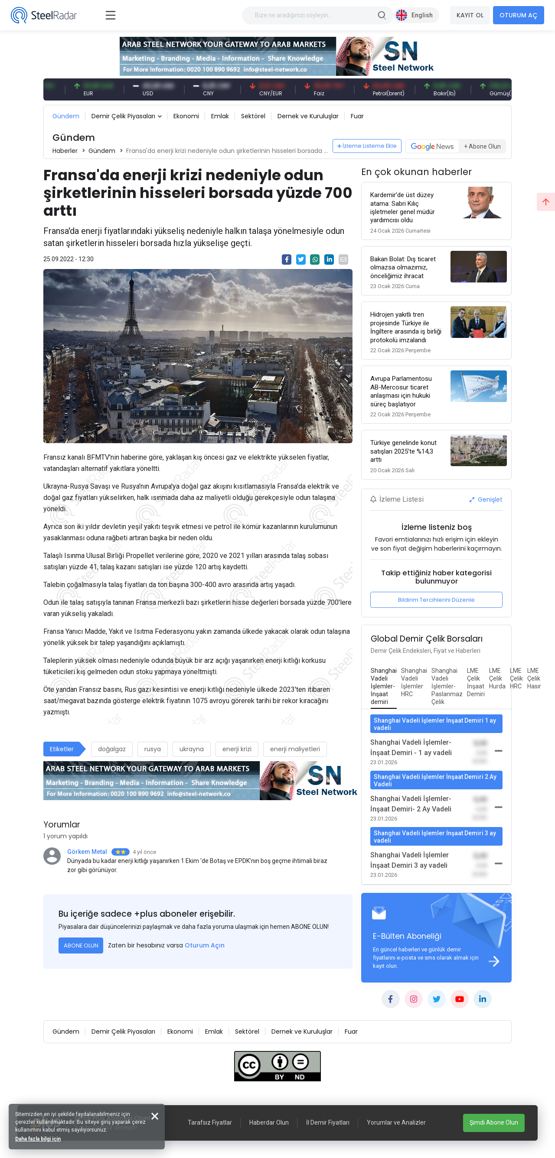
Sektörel (253, 116)
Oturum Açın (205, 945)
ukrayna (192, 749)
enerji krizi (236, 749)
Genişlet (486, 499)
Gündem (65, 116)
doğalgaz (112, 749)
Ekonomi (186, 116)
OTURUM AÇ (519, 15)
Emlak (220, 116)
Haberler (65, 150)
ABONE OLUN (81, 945)
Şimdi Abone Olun (494, 1122)
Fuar (357, 116)
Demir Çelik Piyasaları (123, 116)
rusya (152, 749)
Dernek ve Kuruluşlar (308, 116)
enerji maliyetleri (295, 749)
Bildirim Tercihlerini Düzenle (436, 600)
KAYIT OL (470, 15)
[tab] (384, 687)
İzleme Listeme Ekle (367, 146)
